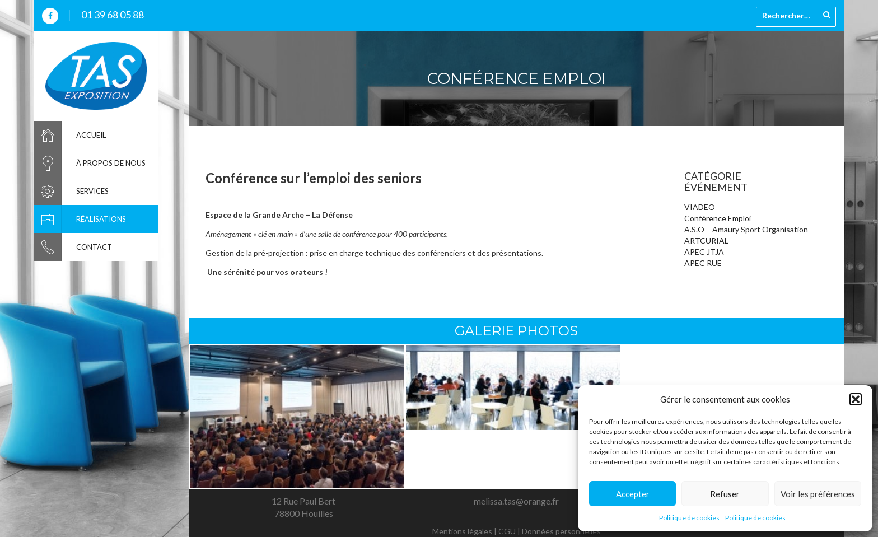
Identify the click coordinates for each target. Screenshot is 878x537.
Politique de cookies (689, 517)
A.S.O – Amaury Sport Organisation (746, 229)
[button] (855, 399)
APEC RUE (703, 263)
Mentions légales (462, 531)
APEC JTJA (704, 251)
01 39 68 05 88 (112, 14)
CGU (507, 531)
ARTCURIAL (706, 240)
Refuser (725, 494)
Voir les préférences (818, 494)
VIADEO (699, 207)
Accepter (633, 494)
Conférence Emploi (717, 218)
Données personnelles (561, 531)
